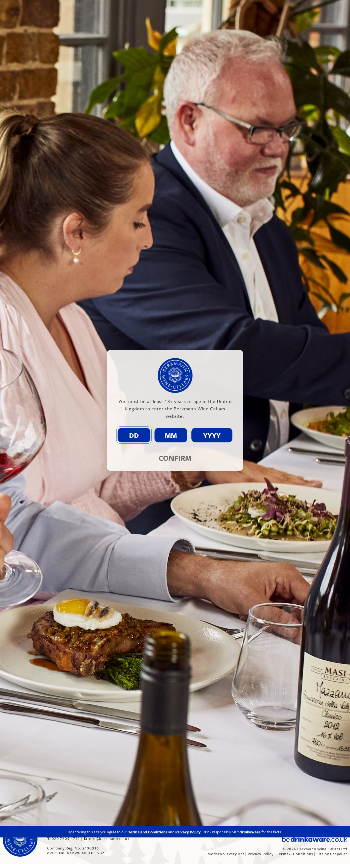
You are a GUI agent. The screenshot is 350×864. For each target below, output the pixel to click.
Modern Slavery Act (226, 854)
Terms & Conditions (295, 854)
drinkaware (250, 595)
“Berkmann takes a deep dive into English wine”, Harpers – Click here (117, 738)
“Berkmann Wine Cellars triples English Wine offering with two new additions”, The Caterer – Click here (159, 776)
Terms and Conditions (147, 595)
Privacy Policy (261, 854)
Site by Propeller (331, 854)
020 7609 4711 (64, 838)
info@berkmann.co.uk (163, 712)
